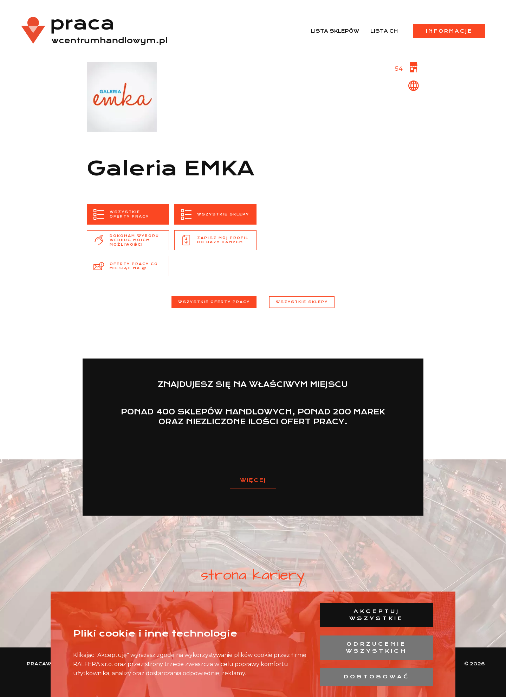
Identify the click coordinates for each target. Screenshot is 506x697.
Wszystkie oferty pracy (214, 302)
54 (399, 68)
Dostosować (376, 676)
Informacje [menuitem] (449, 31)
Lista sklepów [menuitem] (335, 31)
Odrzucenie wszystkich (376, 647)
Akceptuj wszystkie (376, 614)
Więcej (253, 480)
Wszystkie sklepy (302, 302)
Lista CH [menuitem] (384, 31)
